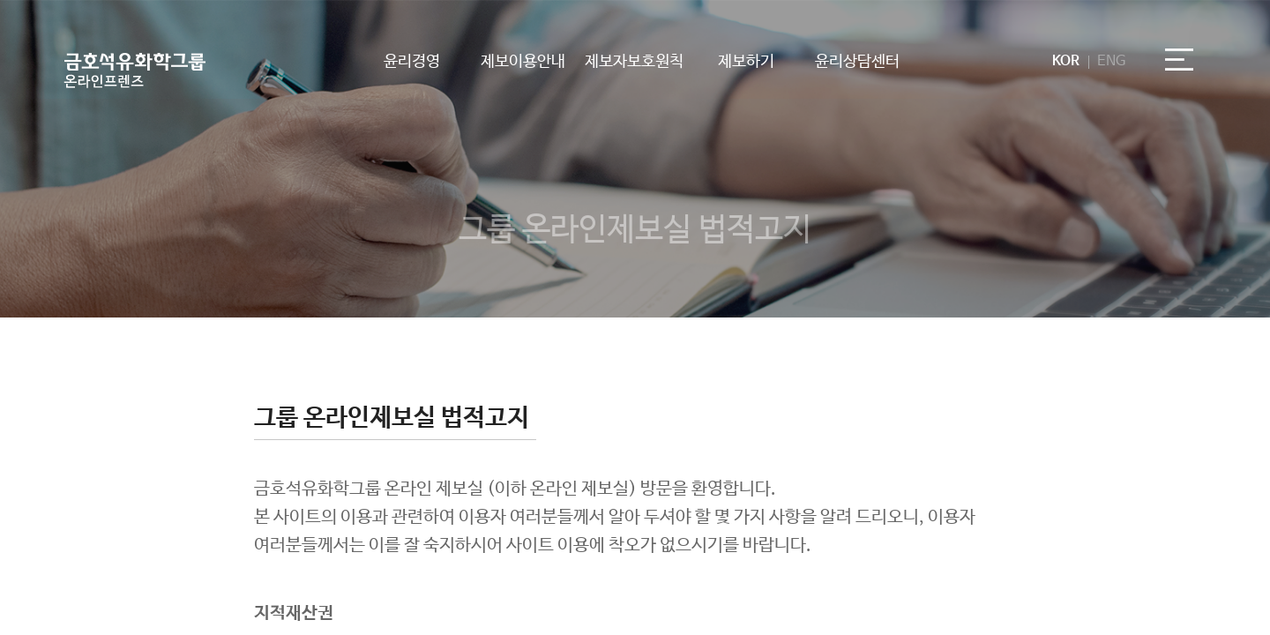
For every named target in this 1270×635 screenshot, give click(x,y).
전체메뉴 (1185, 64)
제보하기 (746, 62)
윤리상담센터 (857, 62)
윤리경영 (412, 62)
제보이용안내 (523, 62)
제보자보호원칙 (634, 62)
